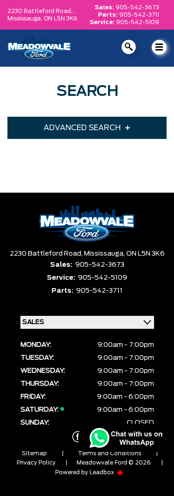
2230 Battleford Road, (47, 254)
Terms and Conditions (109, 453)
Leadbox (107, 472)
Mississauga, (25, 18)
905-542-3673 (137, 7)
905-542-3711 (139, 15)
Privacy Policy (36, 462)
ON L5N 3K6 (60, 18)
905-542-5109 (137, 22)
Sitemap (34, 453)
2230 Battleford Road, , (41, 11)
